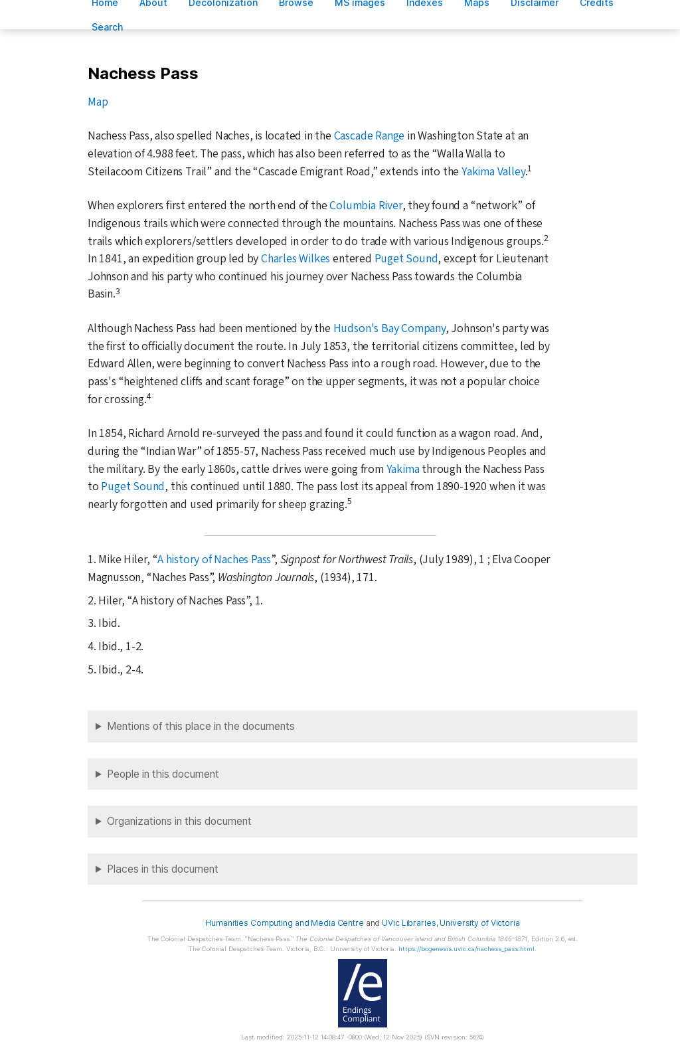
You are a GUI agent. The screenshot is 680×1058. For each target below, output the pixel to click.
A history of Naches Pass (214, 559)
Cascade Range (369, 136)
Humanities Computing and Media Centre (284, 923)
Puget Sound (406, 258)
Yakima (403, 469)
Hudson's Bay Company (389, 328)
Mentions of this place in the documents (201, 726)
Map (98, 102)
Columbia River (365, 205)
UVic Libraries (409, 923)
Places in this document (162, 869)
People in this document (163, 774)
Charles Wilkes (295, 258)
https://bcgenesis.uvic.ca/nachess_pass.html (466, 948)
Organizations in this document (179, 821)
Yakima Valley (493, 171)
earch (108, 27)
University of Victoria (479, 923)
